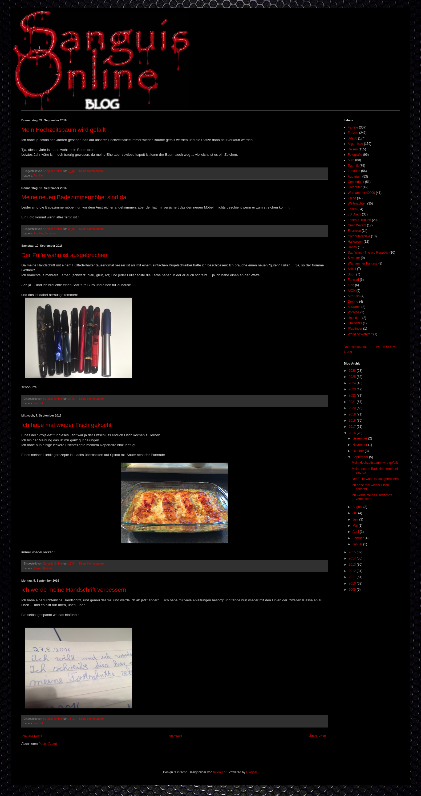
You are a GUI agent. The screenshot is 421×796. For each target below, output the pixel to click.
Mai (356, 525)
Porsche (353, 312)
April (356, 532)
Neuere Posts (32, 736)
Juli (355, 513)
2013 (353, 564)
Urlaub (352, 138)
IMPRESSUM (385, 347)
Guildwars (355, 323)
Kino (351, 285)
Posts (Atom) (48, 744)
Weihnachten (357, 203)
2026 (353, 371)
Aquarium (354, 176)
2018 (353, 420)
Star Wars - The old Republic (368, 252)
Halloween (355, 241)
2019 (353, 414)
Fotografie (355, 155)
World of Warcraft (360, 334)
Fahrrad (353, 280)
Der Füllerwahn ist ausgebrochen (64, 255)
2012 (353, 571)
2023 (353, 389)
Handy (352, 247)
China (352, 198)
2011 (353, 577)
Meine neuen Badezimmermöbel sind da (73, 197)
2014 (353, 558)
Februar (359, 538)
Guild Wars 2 (357, 225)
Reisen (353, 149)
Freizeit (38, 403)
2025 (353, 377)
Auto (351, 160)
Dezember (360, 438)
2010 (353, 583)
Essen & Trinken (359, 220)
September (361, 457)
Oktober (359, 451)
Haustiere (354, 318)
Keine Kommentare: (92, 171)
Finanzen (354, 231)
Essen (38, 568)
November (360, 445)
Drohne (353, 301)
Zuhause (50, 233)
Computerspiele (359, 236)
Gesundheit (356, 182)
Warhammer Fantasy (363, 263)
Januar (358, 544)
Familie (38, 175)
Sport (351, 274)
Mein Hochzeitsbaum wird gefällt (63, 129)
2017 (353, 427)
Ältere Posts (317, 736)
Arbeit (352, 269)
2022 (353, 395)
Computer (355, 187)
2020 (353, 408)
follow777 (220, 772)
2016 (353, 433)
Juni (356, 519)
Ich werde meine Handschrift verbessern (73, 589)
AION (351, 291)
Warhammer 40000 (361, 193)
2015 (353, 552)
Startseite (176, 736)
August (358, 507)
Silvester (354, 258)
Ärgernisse (355, 144)
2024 (353, 383)
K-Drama (354, 307)
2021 (353, 402)
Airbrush (354, 296)
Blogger (251, 772)
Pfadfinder (355, 328)
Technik (353, 165)
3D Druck (354, 214)
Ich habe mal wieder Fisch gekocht (66, 425)
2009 (353, 589)
